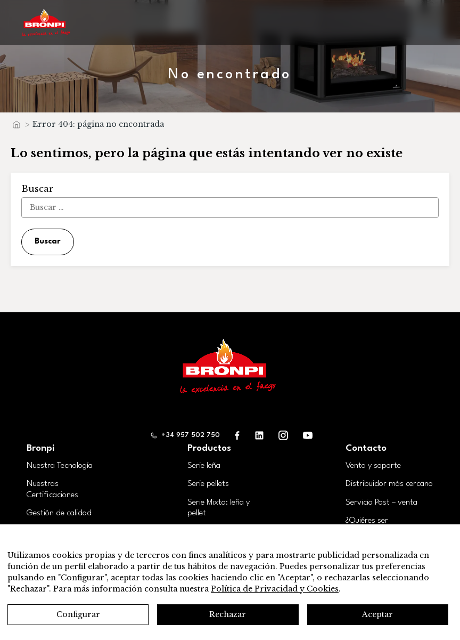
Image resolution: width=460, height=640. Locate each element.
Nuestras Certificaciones (52, 489)
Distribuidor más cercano (389, 484)
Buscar (48, 242)
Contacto (366, 448)
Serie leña (203, 465)
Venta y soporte (373, 465)
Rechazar (227, 614)
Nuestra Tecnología (60, 465)
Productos (209, 448)
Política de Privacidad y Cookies (275, 589)
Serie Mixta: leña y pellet (218, 508)
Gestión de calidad (59, 513)
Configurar (78, 614)
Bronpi (40, 448)
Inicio (16, 127)
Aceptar (377, 614)
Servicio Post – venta (381, 502)
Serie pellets (208, 484)
